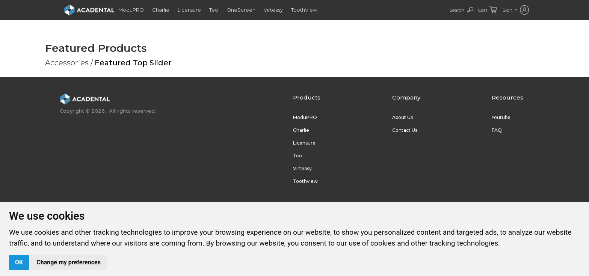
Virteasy (280, 10)
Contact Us (404, 130)
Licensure (196, 10)
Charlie (168, 10)
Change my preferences (68, 262)
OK (19, 262)
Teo (221, 10)
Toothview (305, 181)
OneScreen (248, 10)
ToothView (312, 10)
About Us (402, 117)
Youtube (501, 117)
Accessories (67, 62)
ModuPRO (138, 10)
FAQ (497, 130)
